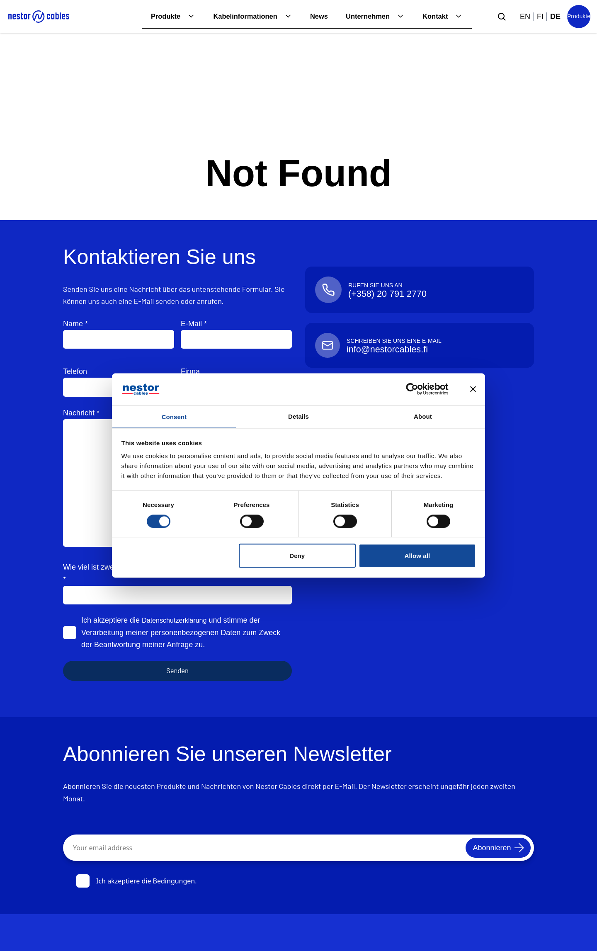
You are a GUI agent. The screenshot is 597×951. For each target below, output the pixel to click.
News (311, 16)
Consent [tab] (174, 416)
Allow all (417, 556)
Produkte (150, 16)
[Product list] (578, 16)
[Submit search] (501, 16)
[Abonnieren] (492, 848)
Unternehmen (363, 16)
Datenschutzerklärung (178, 620)
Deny (297, 556)
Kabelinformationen (234, 16)
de (555, 16)
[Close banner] (473, 388)
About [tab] (423, 415)
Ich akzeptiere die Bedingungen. (136, 881)
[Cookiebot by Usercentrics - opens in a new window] (418, 388)
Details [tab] (298, 415)
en (525, 16)
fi (540, 16)
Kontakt (434, 16)
